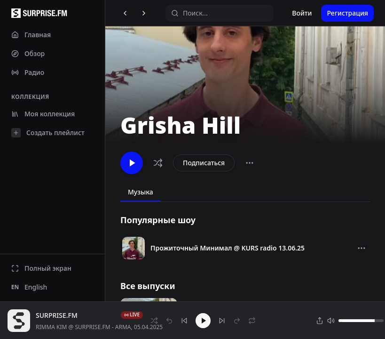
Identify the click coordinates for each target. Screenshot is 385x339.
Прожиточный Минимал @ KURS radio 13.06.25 (227, 247)
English (29, 286)
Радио (27, 72)
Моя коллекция (43, 113)
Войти (302, 12)
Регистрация (347, 12)
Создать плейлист (48, 132)
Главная (31, 34)
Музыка (140, 191)
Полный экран (41, 268)
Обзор (28, 53)
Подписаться (204, 162)
